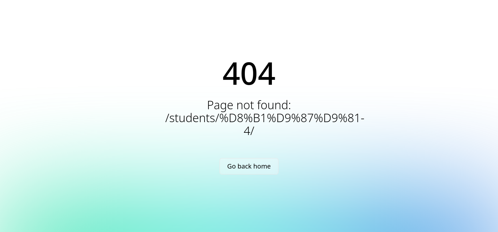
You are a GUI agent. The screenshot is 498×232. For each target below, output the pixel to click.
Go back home (249, 166)
